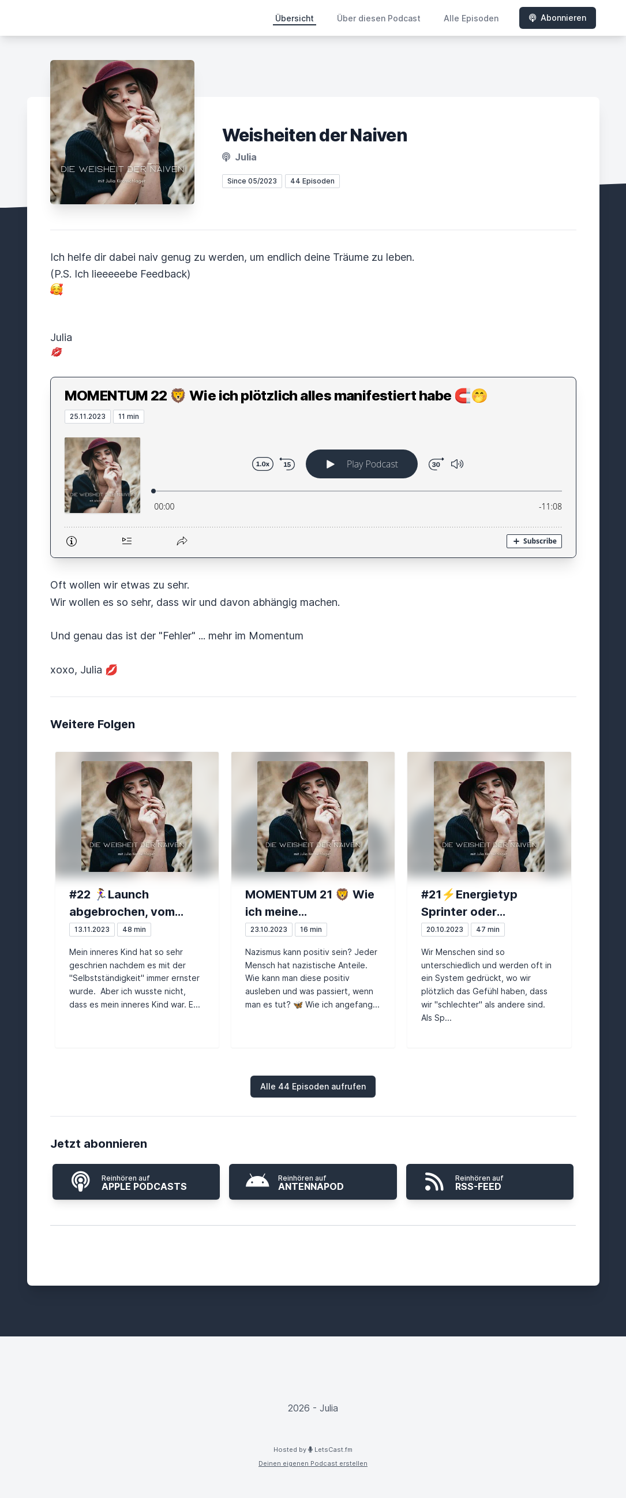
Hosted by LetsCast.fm (313, 1449)
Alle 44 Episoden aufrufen (313, 1086)
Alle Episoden (471, 18)
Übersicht (294, 18)
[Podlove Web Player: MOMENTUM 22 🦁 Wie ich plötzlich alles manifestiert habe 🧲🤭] (313, 490)
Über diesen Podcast (379, 18)
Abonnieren (557, 18)
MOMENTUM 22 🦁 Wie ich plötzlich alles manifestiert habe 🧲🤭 (276, 395)
